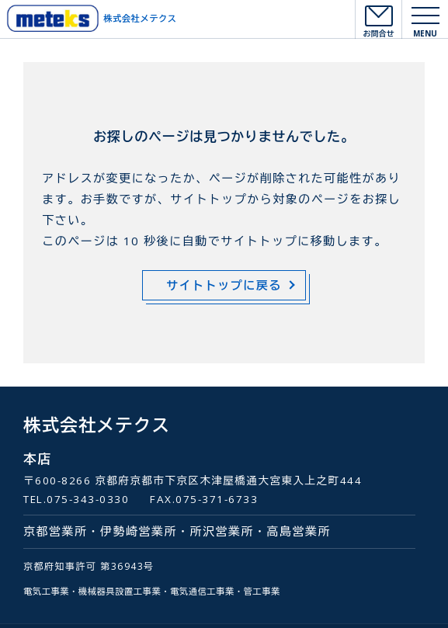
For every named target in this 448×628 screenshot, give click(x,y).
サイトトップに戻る (224, 285)
